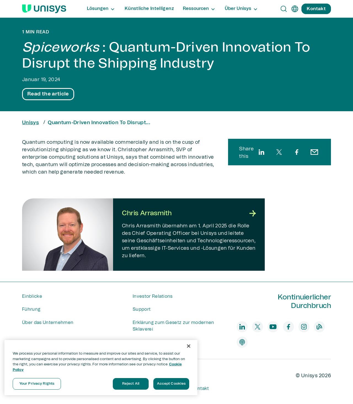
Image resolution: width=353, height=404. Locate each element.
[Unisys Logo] (44, 8)
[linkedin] (261, 152)
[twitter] (279, 152)
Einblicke (32, 296)
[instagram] (303, 326)
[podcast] (242, 342)
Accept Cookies (171, 384)
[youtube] (273, 326)
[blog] (319, 326)
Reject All (130, 384)
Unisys (30, 122)
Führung (31, 309)
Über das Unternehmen (47, 322)
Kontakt (200, 388)
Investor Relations (153, 296)
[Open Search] (283, 8)
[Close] (189, 346)
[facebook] (296, 152)
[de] (294, 8)
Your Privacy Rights (36, 384)
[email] (314, 152)
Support (142, 309)
